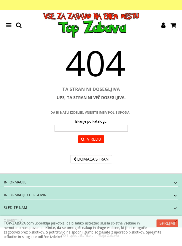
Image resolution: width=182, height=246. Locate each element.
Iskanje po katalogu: (91, 121)
